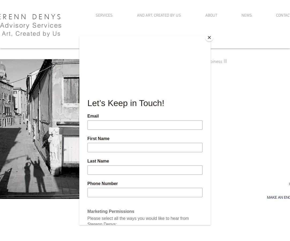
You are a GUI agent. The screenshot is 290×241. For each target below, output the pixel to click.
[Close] (209, 37)
